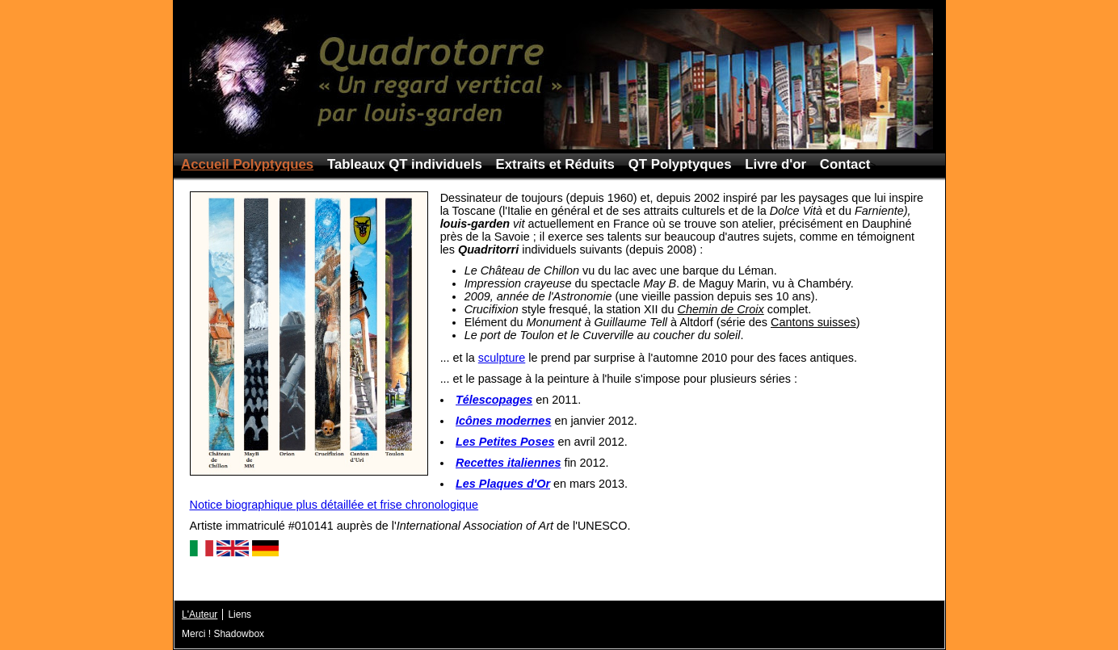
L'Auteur (199, 614)
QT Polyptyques (680, 164)
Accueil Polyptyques (247, 164)
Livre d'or (775, 164)
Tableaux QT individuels (404, 164)
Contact (845, 164)
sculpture (501, 357)
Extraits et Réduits (555, 164)
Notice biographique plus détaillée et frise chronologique (334, 504)
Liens (239, 614)
